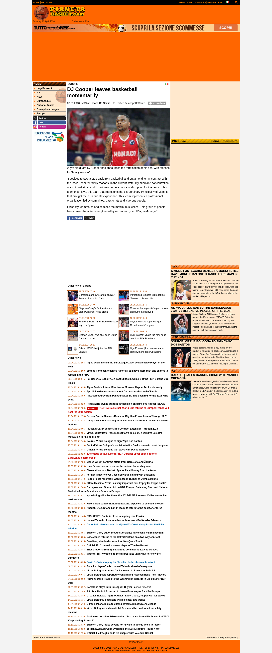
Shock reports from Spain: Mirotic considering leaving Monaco (122, 549)
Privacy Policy (231, 637)
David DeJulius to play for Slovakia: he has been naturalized (121, 562)
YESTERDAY (230, 141)
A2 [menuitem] (37, 92)
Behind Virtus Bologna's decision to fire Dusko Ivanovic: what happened (128, 445)
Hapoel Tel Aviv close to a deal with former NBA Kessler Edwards (124, 520)
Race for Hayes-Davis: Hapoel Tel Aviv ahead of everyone (119, 566)
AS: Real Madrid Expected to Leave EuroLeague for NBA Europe (123, 591)
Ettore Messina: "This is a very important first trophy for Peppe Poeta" (126, 483)
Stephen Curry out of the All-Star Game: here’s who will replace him (125, 532)
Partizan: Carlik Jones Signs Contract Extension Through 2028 (122, 428)
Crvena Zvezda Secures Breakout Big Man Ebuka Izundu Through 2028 (127, 416)
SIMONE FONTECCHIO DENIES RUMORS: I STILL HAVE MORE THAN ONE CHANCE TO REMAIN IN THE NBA (204, 274)
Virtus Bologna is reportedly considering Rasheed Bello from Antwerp (126, 574)
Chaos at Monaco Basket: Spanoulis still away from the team (121, 470)
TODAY (215, 141)
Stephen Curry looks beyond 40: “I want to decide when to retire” (124, 624)
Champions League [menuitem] (46, 109)
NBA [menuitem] (38, 96)
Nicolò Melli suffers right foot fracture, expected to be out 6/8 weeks (125, 503)
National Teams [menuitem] (44, 105)
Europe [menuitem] (39, 113)
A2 (173, 370)
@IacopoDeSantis (135, 103)
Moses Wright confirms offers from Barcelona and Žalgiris (120, 462)
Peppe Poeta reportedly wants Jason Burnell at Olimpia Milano (122, 479)
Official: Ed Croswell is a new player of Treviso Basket (117, 545)
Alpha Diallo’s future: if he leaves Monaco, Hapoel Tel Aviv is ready (124, 387)
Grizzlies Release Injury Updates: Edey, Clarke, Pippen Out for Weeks (126, 595)
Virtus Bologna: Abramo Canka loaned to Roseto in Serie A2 (121, 570)
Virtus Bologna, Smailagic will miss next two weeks (116, 599)
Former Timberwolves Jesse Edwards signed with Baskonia (121, 474)
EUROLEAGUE (180, 303)
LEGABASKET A (181, 337)
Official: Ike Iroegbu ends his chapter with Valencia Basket (120, 633)
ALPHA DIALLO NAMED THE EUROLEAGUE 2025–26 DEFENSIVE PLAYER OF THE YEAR (201, 309)
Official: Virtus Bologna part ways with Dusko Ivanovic (118, 449)
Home (37, 83)
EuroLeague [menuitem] (42, 101)
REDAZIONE (136, 642)
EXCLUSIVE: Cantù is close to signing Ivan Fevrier (115, 516)
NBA (174, 266)
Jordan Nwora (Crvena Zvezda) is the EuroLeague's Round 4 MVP (124, 629)
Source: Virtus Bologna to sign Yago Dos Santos (114, 441)
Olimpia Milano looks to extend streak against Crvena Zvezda (121, 604)
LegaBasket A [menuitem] (43, 88)
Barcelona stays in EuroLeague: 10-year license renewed (119, 587)
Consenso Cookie (214, 637)
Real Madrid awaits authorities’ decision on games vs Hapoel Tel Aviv (126, 403)
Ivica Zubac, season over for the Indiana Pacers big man (118, 466)
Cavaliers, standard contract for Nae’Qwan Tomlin (115, 541)
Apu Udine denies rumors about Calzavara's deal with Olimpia (122, 391)
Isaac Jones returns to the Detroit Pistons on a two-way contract (123, 537)
